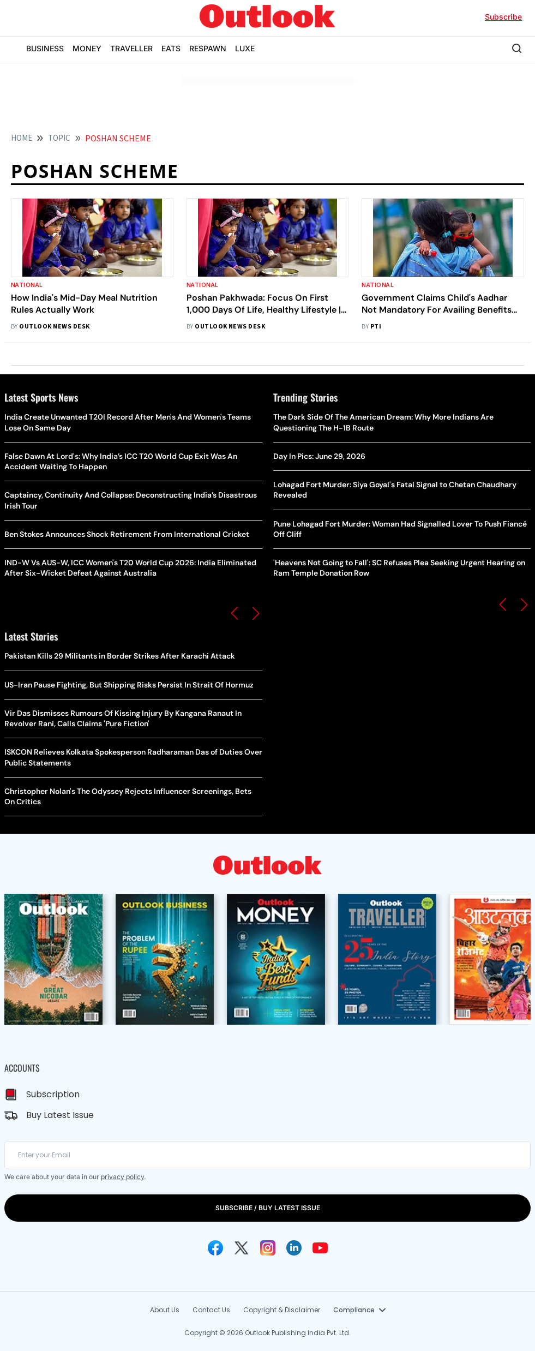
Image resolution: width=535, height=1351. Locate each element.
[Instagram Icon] (267, 1248)
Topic (59, 138)
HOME (21, 138)
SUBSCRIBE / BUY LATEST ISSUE (267, 1208)
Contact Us (211, 1309)
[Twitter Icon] (241, 1248)
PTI (375, 326)
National (27, 285)
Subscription (53, 1094)
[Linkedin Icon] (294, 1248)
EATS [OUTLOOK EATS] (171, 48)
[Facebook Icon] (215, 1248)
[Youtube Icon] (320, 1248)
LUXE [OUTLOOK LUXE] (245, 48)
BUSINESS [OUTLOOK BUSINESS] (45, 48)
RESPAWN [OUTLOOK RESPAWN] (207, 48)
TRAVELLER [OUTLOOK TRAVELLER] (131, 48)
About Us (164, 1309)
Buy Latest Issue (60, 1115)
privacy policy (122, 1177)
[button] (234, 613)
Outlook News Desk (54, 326)
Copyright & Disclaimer (281, 1309)
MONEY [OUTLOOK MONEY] (87, 48)
